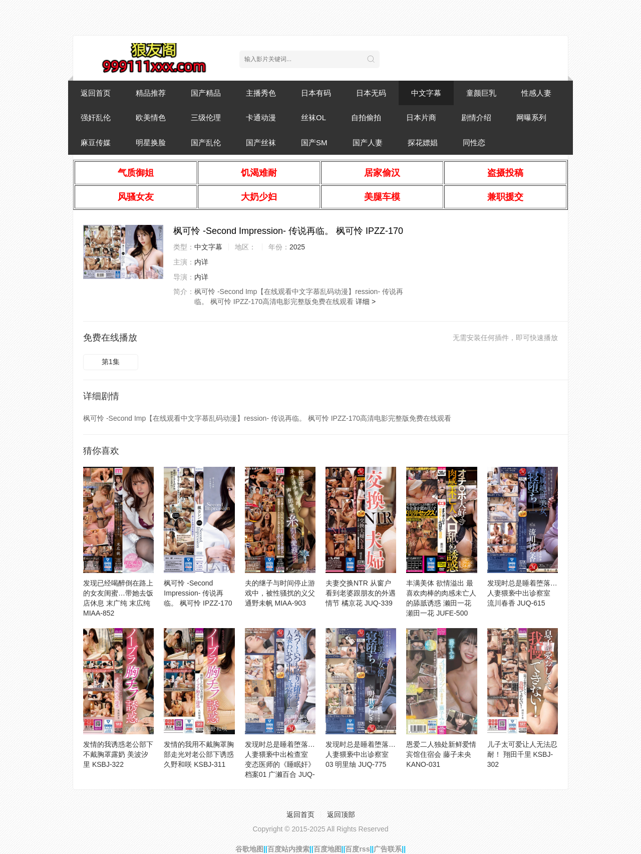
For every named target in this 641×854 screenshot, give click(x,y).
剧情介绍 (476, 117)
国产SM (314, 142)
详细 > (366, 302)
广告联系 (388, 849)
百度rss (357, 849)
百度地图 (327, 849)
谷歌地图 (249, 849)
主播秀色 (261, 93)
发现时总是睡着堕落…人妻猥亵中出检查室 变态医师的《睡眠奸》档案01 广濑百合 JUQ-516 (280, 764)
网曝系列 (531, 117)
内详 (201, 262)
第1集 (111, 362)
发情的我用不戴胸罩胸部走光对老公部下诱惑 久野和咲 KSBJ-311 (199, 754)
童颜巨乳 (481, 93)
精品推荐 (151, 93)
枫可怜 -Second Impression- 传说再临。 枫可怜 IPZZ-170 (198, 593)
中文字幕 (426, 93)
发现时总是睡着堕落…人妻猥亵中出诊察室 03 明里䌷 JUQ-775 (361, 754)
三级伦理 (206, 117)
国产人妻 (368, 142)
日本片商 (421, 117)
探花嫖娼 (423, 142)
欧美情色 (151, 117)
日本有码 (316, 93)
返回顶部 (341, 814)
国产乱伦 (206, 142)
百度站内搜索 (288, 849)
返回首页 (96, 93)
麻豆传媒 (96, 142)
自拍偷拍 (366, 117)
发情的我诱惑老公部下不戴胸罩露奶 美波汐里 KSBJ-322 (118, 754)
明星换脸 (151, 142)
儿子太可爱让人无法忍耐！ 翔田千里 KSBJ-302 (522, 754)
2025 (297, 247)
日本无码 (371, 93)
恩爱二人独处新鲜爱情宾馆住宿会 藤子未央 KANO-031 (441, 754)
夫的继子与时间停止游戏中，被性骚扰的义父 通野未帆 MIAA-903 (280, 593)
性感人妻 (536, 93)
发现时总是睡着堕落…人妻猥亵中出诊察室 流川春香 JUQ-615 (522, 593)
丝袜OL (313, 117)
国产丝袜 (261, 142)
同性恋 (474, 142)
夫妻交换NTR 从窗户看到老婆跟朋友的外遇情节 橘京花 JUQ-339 (361, 593)
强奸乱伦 (96, 117)
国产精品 (206, 93)
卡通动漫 (261, 117)
